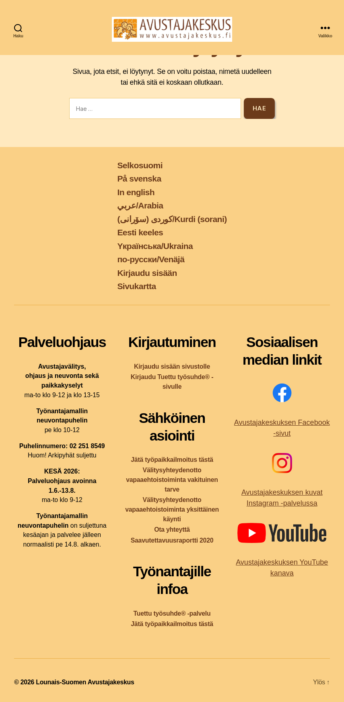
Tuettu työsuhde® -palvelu (172, 613)
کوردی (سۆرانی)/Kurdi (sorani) (172, 219)
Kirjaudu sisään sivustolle (172, 366)
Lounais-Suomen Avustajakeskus (85, 682)
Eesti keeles (140, 232)
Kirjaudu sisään (147, 273)
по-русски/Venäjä (150, 259)
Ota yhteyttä (172, 529)
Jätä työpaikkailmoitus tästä (172, 459)
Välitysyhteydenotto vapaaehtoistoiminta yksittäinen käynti (172, 509)
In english (135, 192)
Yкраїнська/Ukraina (155, 246)
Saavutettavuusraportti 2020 (172, 540)
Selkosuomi (140, 165)
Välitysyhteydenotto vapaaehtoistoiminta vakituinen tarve (172, 480)
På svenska (139, 178)
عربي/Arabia (140, 205)
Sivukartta (136, 286)
